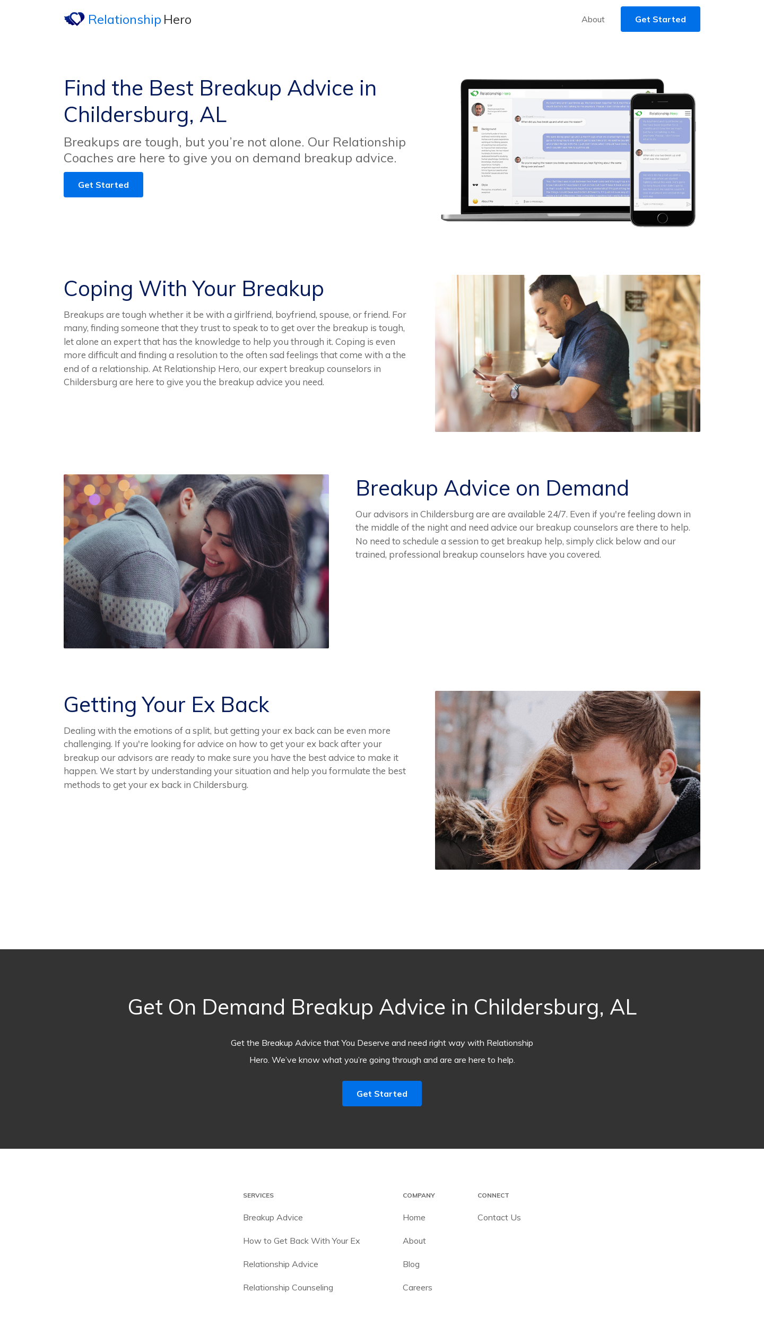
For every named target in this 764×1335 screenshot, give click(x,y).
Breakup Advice (273, 1217)
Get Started (660, 19)
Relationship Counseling (288, 1287)
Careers (417, 1287)
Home (414, 1217)
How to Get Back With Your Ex (301, 1240)
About (593, 19)
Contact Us (499, 1217)
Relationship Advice (280, 1264)
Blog (411, 1264)
